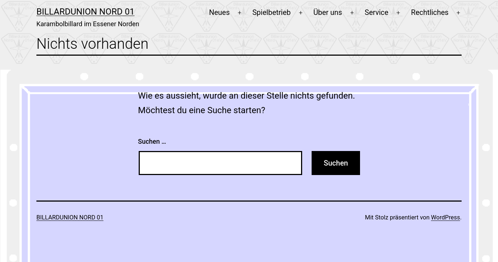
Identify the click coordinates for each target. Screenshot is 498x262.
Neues (219, 12)
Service (376, 12)
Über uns (327, 12)
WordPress (445, 217)
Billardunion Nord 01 (85, 12)
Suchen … (152, 141)
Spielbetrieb (271, 12)
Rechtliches (429, 12)
